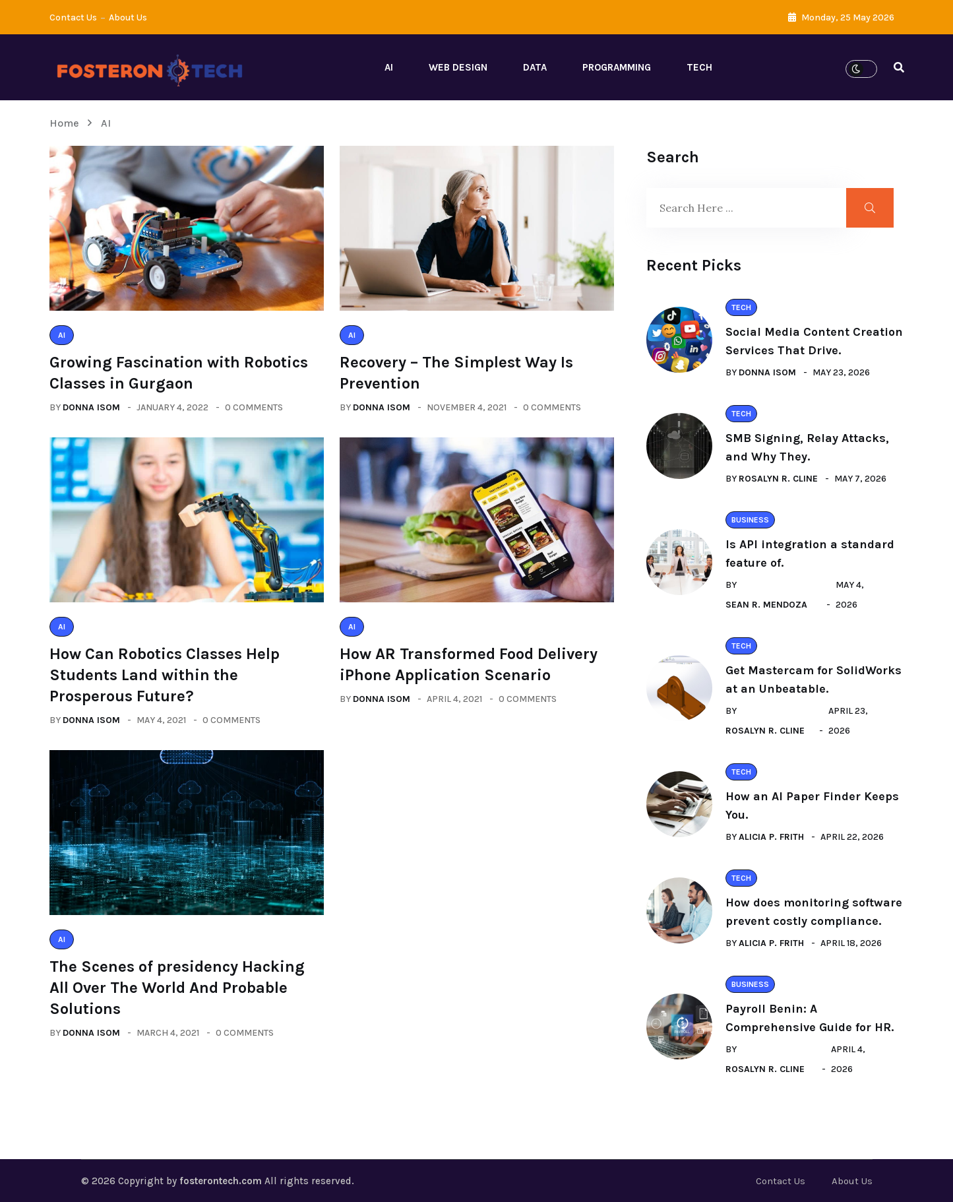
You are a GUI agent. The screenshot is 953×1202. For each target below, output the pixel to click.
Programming (616, 67)
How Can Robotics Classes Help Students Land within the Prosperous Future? (164, 675)
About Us (128, 17)
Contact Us (73, 17)
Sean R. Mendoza (766, 604)
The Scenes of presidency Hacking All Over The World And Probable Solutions (177, 987)
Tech (699, 67)
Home (66, 123)
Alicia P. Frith (771, 836)
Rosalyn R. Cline (778, 478)
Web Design (458, 67)
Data (535, 67)
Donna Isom (91, 407)
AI (388, 67)
